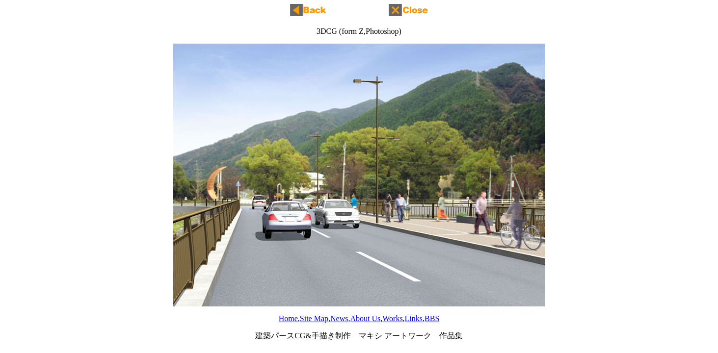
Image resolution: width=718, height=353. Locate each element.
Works (392, 318)
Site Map (314, 318)
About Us (365, 318)
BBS (432, 318)
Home (288, 318)
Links (414, 318)
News (339, 318)
